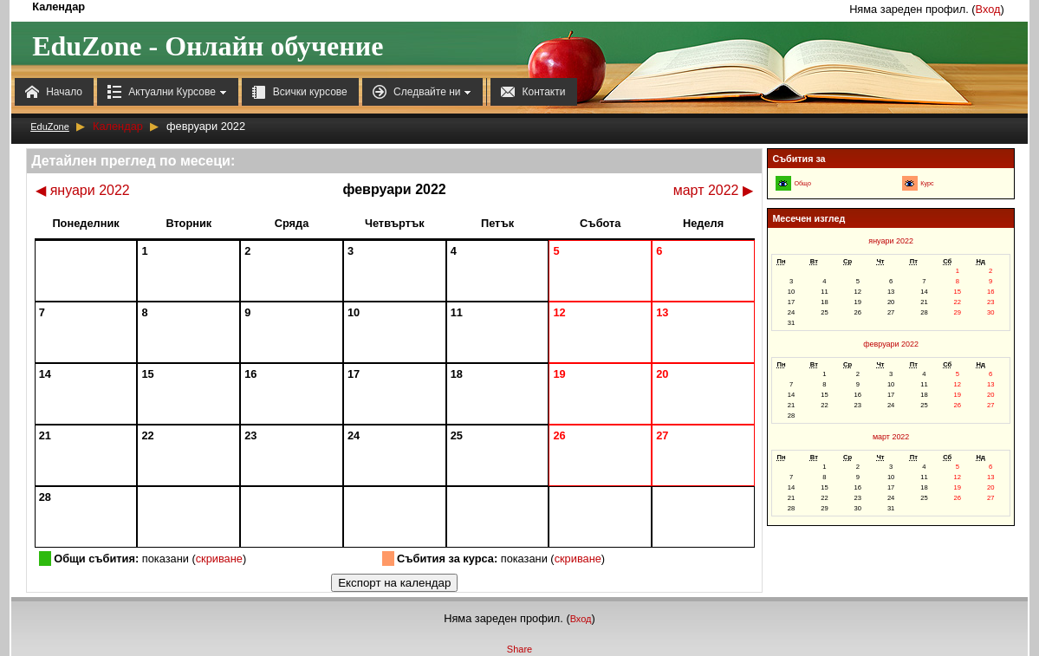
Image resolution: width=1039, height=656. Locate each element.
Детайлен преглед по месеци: (133, 160)
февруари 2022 (891, 344)
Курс (926, 183)
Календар (118, 126)
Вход (988, 9)
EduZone (49, 126)
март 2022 (713, 190)
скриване (219, 558)
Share (519, 649)
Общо (802, 183)
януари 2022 (83, 190)
